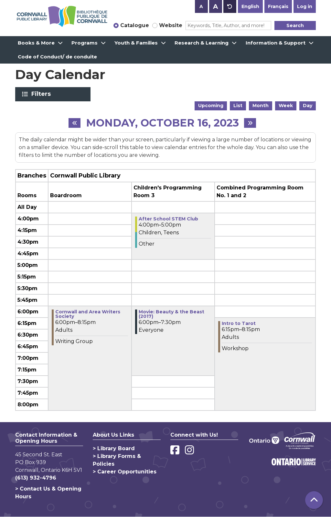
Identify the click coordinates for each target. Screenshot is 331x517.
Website (170, 25)
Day (307, 105)
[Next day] (250, 123)
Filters (42, 93)
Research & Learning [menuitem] (202, 43)
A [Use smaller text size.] (201, 6)
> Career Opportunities (124, 472)
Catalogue (134, 25)
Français (278, 6)
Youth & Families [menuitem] (136, 43)
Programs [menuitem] (84, 43)
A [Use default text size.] (229, 6)
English (250, 6)
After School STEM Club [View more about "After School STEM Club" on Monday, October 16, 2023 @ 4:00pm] (168, 219)
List (237, 105)
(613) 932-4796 (35, 478)
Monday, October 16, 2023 (162, 123)
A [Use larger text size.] (215, 6)
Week (286, 105)
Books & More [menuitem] (36, 43)
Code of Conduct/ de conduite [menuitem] (57, 57)
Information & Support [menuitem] (275, 43)
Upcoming (210, 105)
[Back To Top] (314, 500)
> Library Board (114, 448)
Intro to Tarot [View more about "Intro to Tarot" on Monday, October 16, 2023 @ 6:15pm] (239, 323)
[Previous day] (74, 123)
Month (260, 105)
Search (295, 25)
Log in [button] (304, 6)
